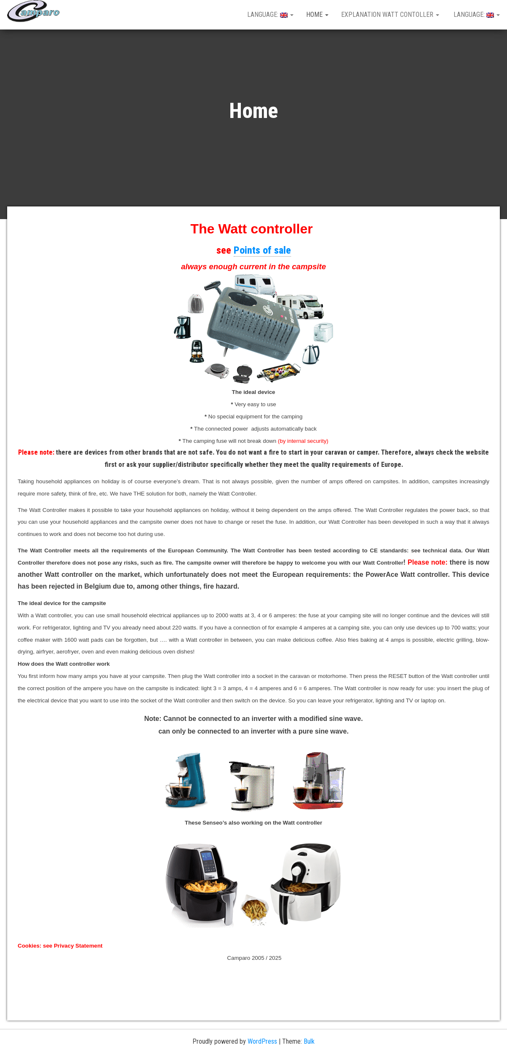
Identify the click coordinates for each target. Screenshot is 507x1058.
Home (317, 15)
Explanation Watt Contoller (390, 15)
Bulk (309, 1041)
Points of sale (262, 250)
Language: (269, 15)
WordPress (262, 1041)
